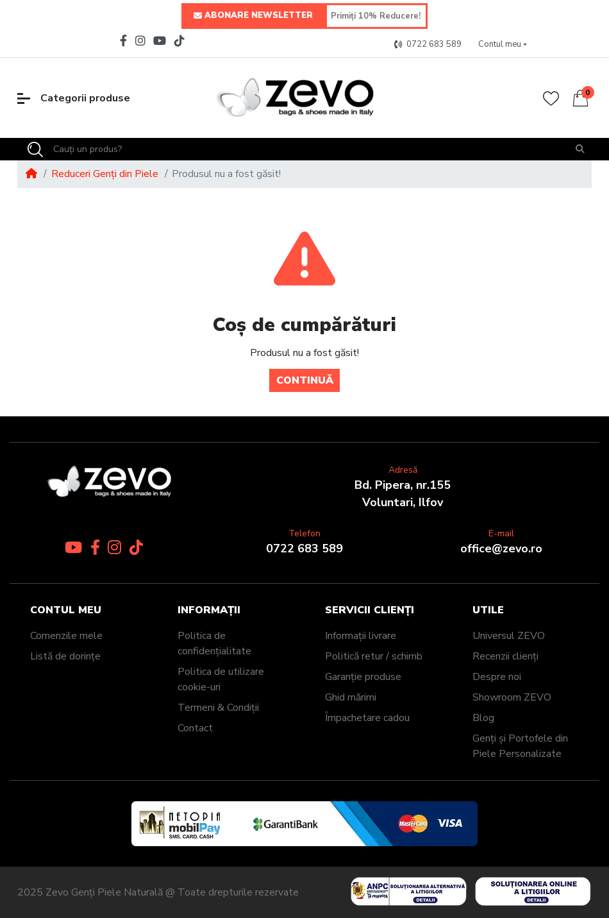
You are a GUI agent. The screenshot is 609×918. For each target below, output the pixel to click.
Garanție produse (363, 677)
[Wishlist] (551, 98)
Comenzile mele (66, 636)
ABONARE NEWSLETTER (253, 16)
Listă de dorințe (65, 656)
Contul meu (65, 610)
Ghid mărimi (350, 697)
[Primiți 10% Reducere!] (376, 16)
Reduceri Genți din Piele (104, 174)
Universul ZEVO (508, 636)
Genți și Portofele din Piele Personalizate (520, 746)
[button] (502, 45)
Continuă (304, 380)
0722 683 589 (304, 548)
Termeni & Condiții (218, 708)
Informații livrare (360, 636)
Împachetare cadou (367, 718)
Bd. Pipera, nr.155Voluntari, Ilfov (403, 493)
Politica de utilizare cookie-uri (221, 679)
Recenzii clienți (505, 656)
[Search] (35, 149)
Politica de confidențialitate (214, 643)
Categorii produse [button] (73, 98)
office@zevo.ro (501, 548)
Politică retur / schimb (373, 656)
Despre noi (496, 677)
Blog (483, 718)
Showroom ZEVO (511, 697)
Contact (195, 728)
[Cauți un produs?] (306, 149)
